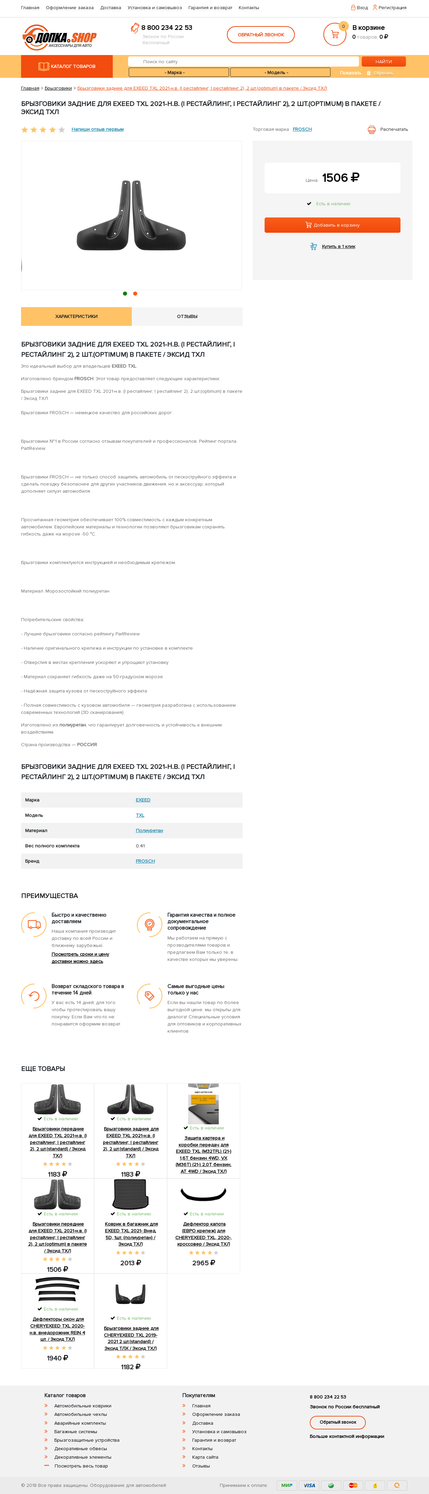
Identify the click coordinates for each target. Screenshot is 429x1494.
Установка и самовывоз (155, 8)
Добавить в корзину (332, 225)
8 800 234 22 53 (166, 28)
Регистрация (393, 8)
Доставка (110, 8)
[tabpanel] (131, 215)
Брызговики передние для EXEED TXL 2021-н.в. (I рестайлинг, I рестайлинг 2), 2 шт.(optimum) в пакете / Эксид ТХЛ (57, 1237)
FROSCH (302, 129)
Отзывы (201, 1466)
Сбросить (383, 73)
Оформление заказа (70, 8)
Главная (30, 8)
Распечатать (394, 129)
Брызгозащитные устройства (87, 1440)
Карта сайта (205, 1457)
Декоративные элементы (82, 1457)
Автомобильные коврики (82, 1406)
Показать (350, 73)
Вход (362, 8)
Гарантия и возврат (210, 8)
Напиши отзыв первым (98, 129)
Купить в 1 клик (338, 246)
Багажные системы (75, 1432)
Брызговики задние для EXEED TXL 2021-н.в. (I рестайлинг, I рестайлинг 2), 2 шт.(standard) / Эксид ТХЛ (131, 1142)
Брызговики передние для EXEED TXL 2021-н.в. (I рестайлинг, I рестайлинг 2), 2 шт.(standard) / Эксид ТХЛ (58, 1142)
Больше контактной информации (347, 1436)
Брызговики (58, 88)
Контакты (249, 8)
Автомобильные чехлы (80, 1414)
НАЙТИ (384, 62)
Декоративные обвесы (80, 1449)
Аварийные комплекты (80, 1423)
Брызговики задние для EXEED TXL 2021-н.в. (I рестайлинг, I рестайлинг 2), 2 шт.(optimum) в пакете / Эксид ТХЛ (202, 88)
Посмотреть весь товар (81, 1466)
